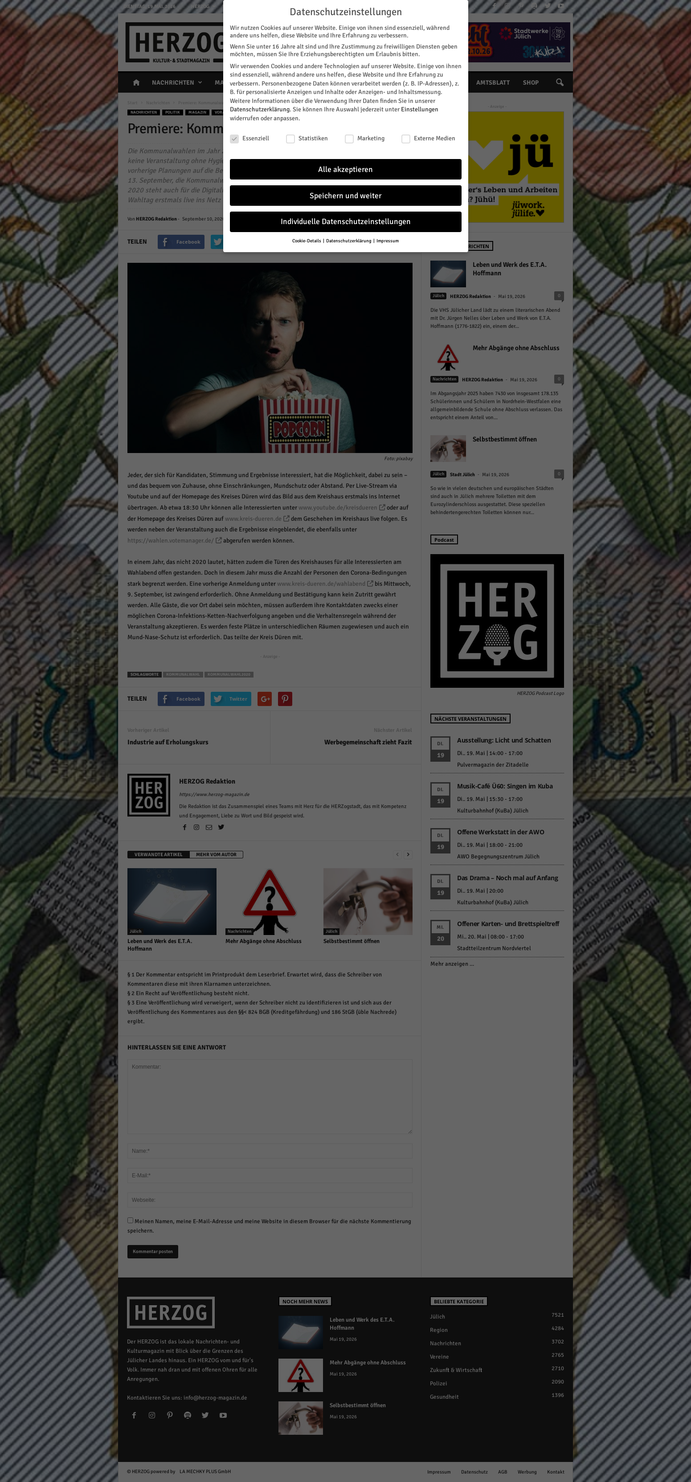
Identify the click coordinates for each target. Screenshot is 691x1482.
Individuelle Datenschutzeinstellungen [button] (346, 220)
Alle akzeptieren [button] (345, 168)
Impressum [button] (387, 240)
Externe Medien (428, 137)
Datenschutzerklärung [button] (349, 240)
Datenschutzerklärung (260, 108)
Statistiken (307, 137)
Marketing (364, 137)
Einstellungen (419, 108)
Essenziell (249, 137)
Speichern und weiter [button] (345, 194)
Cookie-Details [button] (307, 240)
